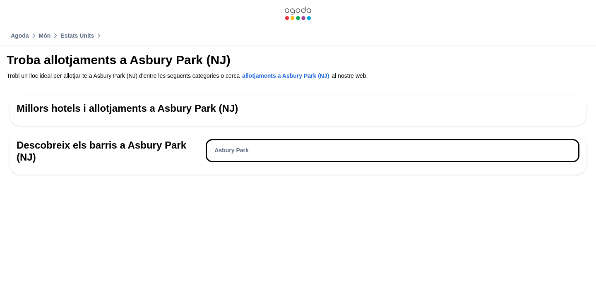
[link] (298, 13)
